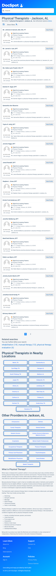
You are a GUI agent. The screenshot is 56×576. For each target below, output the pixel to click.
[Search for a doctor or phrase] (28, 10)
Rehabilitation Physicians (15, 458)
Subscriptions (7, 552)
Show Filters (12, 24)
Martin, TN (15, 362)
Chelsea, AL (40, 397)
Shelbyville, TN (40, 380)
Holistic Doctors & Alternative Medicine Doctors (40, 434)
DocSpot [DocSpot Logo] (12, 5)
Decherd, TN (15, 403)
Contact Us (31, 544)
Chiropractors (15, 421)
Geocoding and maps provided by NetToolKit (17, 568)
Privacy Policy (32, 560)
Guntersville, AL (40, 362)
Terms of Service (33, 563)
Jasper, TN (15, 380)
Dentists (40, 421)
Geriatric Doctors (15, 433)
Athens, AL (15, 386)
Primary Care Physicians (15, 452)
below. (50, 21)
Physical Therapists (40, 447)
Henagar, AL (40, 368)
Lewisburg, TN (40, 386)
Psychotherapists (40, 452)
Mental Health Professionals (40, 441)
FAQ (29, 548)
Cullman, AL (15, 397)
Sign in (5, 560)
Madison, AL (40, 374)
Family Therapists (16, 427)
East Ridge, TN (15, 368)
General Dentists (40, 427)
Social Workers (40, 458)
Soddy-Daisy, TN (40, 403)
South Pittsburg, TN (15, 374)
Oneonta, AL (15, 391)
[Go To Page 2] (30, 334)
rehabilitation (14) (10, 345)
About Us (6, 544)
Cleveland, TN (28, 409)
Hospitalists (15, 441)
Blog (4, 548)
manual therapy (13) (27, 345)
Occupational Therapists (15, 447)
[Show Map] (3, 24)
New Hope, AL (40, 391)
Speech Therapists (28, 464)
